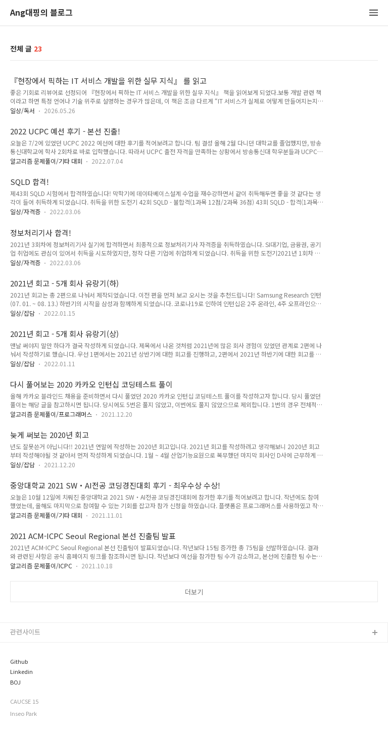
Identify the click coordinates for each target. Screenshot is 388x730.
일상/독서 (22, 110)
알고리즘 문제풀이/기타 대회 (46, 161)
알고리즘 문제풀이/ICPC (41, 565)
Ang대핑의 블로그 (41, 13)
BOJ (15, 682)
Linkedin (21, 671)
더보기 (194, 592)
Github (19, 661)
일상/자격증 (25, 211)
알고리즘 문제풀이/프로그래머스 (51, 414)
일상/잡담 (22, 313)
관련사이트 (25, 632)
